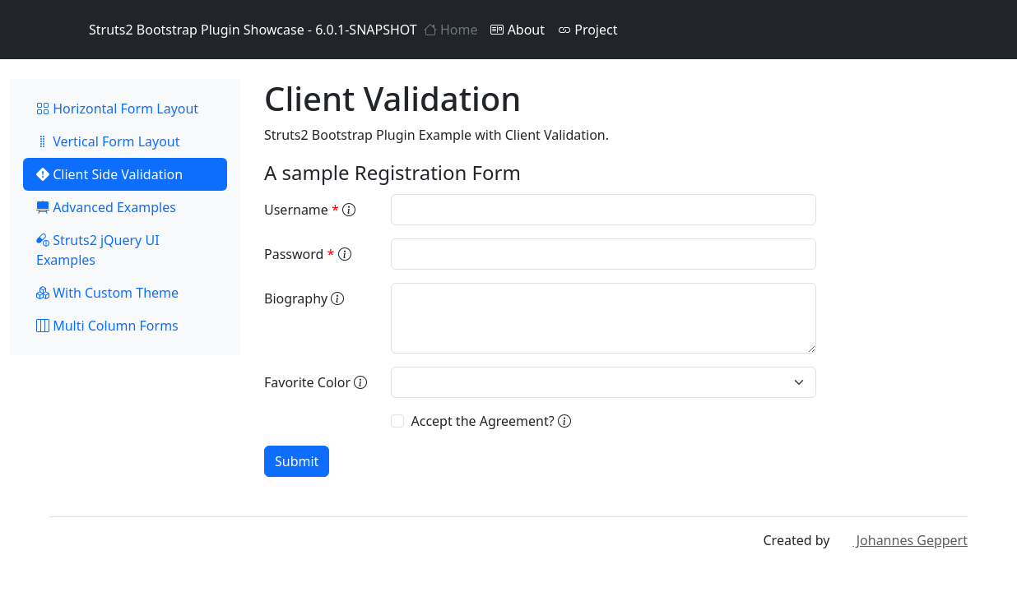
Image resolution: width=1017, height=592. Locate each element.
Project (587, 30)
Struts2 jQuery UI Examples (98, 250)
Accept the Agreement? (490, 421)
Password (307, 254)
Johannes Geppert (901, 540)
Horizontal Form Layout (117, 108)
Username (309, 210)
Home (451, 30)
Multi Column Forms (107, 326)
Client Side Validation (109, 174)
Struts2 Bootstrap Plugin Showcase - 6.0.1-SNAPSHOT (233, 29)
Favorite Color (315, 382)
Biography (304, 298)
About (517, 30)
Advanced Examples (106, 207)
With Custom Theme (107, 293)
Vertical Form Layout (108, 141)
